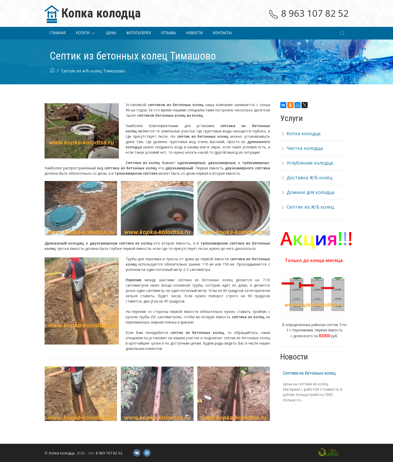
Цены (111, 33)
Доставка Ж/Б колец (306, 177)
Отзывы (168, 33)
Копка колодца (300, 133)
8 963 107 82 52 (309, 13)
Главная (58, 33)
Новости (194, 33)
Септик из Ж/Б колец (307, 207)
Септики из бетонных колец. (309, 373)
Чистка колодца (301, 148)
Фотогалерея (138, 33)
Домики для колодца (307, 192)
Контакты (222, 33)
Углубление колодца (306, 163)
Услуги (86, 33)
